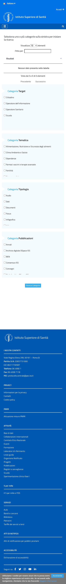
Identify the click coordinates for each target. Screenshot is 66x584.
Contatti (7, 396)
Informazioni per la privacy (15, 392)
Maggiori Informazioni (48, 581)
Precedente (26, 81)
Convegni (9, 268)
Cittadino (9, 97)
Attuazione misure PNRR (14, 416)
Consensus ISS (11, 262)
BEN (7, 256)
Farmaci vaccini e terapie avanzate (20, 164)
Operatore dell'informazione (17, 103)
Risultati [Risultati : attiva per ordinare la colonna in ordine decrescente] (10, 58)
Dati (7, 201)
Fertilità (8, 170)
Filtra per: (33, 51)
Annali (8, 244)
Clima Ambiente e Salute (15, 152)
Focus (7, 213)
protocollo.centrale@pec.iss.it (20, 375)
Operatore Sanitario (13, 109)
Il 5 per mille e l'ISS (12, 493)
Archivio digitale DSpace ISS (17, 250)
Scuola (8, 115)
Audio (7, 195)
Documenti (9, 207)
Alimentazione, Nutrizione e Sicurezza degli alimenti (27, 146)
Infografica (9, 219)
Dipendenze (10, 158)
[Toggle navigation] (5, 26)
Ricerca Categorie (33, 285)
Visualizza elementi (33, 45)
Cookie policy (9, 399)
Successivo (40, 81)
